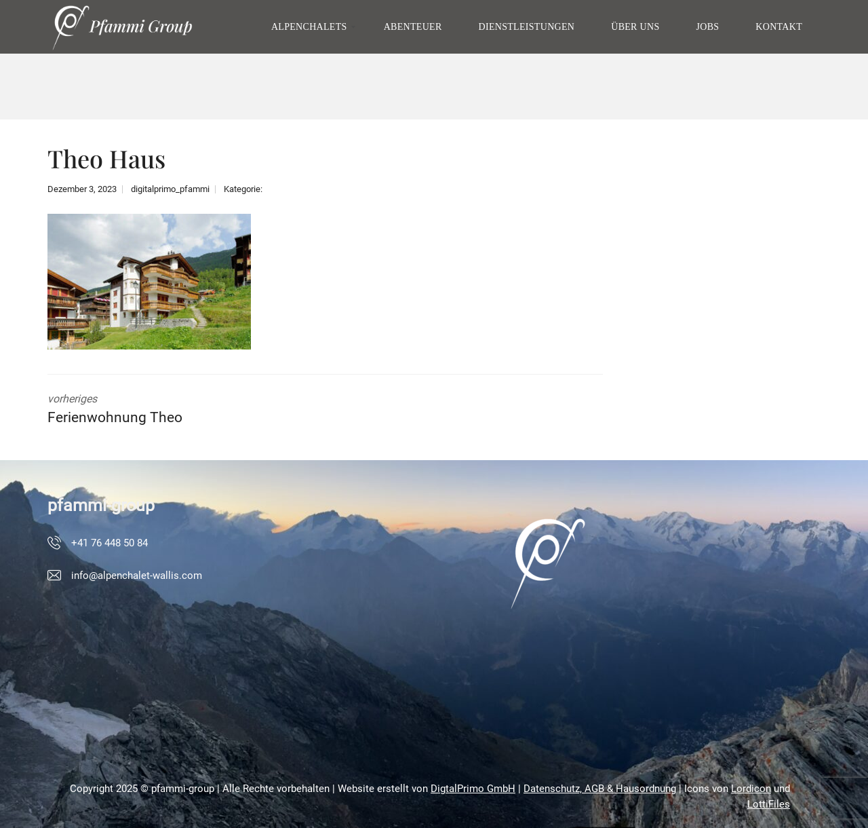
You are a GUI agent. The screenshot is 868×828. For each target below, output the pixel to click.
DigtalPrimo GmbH (473, 789)
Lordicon (751, 789)
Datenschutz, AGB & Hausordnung (600, 789)
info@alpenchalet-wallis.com (136, 575)
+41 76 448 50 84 (109, 543)
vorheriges (176, 410)
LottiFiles (768, 804)
